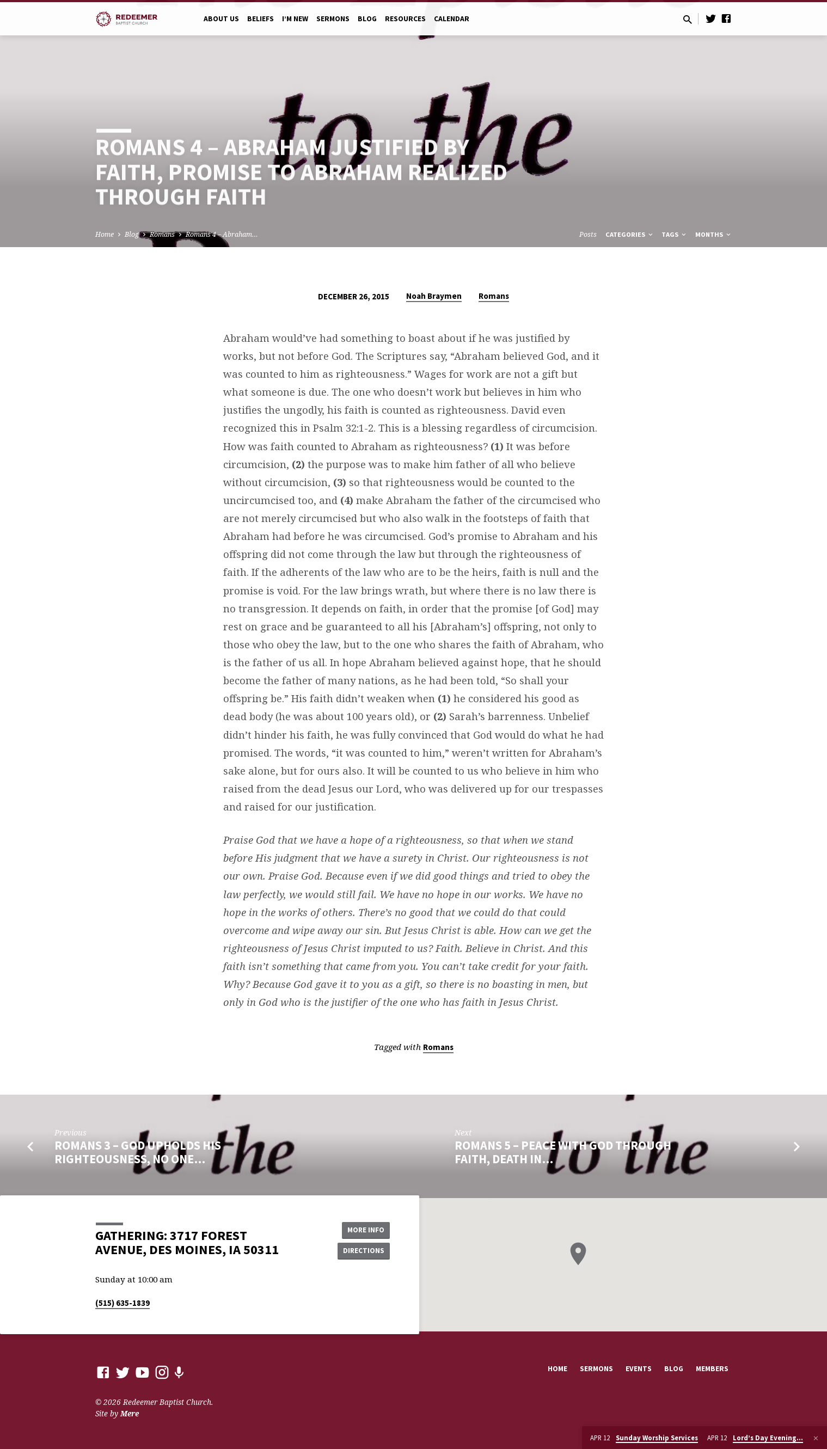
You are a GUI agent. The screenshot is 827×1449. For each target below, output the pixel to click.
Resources (405, 18)
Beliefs (260, 18)
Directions (362, 1251)
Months (713, 234)
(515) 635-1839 (122, 1303)
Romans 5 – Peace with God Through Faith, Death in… (563, 1152)
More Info (362, 1229)
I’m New (295, 18)
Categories (629, 234)
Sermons (333, 18)
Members (712, 1368)
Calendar (451, 18)
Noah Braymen (434, 296)
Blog (367, 18)
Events (639, 1368)
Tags (674, 234)
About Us (221, 18)
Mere (129, 1413)
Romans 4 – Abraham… (222, 234)
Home (104, 234)
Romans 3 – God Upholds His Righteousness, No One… (137, 1152)
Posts (588, 234)
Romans (162, 234)
